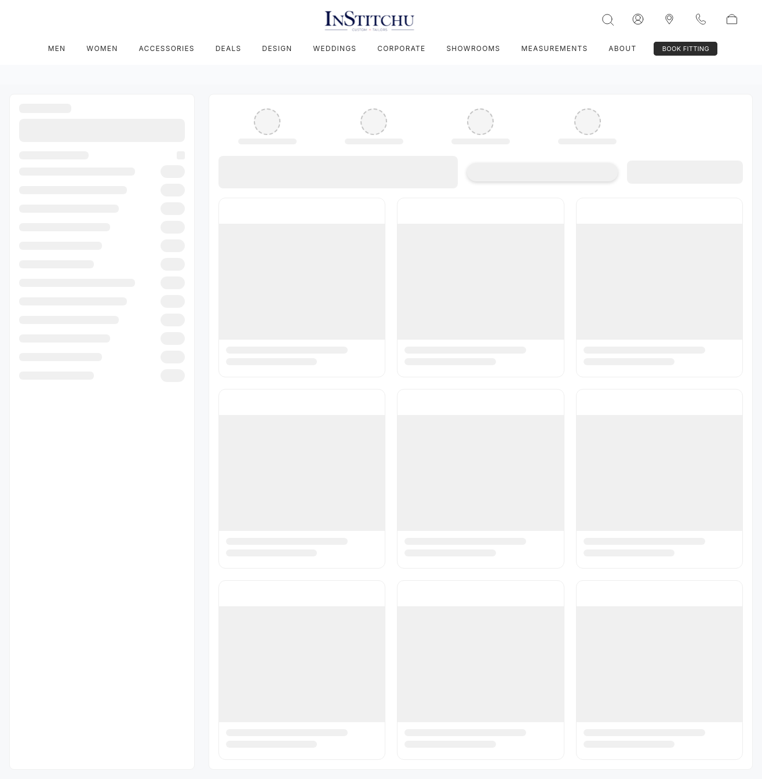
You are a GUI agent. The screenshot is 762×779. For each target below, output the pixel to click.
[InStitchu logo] (669, 19)
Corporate (401, 48)
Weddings (334, 48)
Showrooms (473, 48)
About (622, 48)
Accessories (166, 48)
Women (102, 48)
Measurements (555, 48)
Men (57, 48)
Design (277, 48)
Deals (229, 48)
